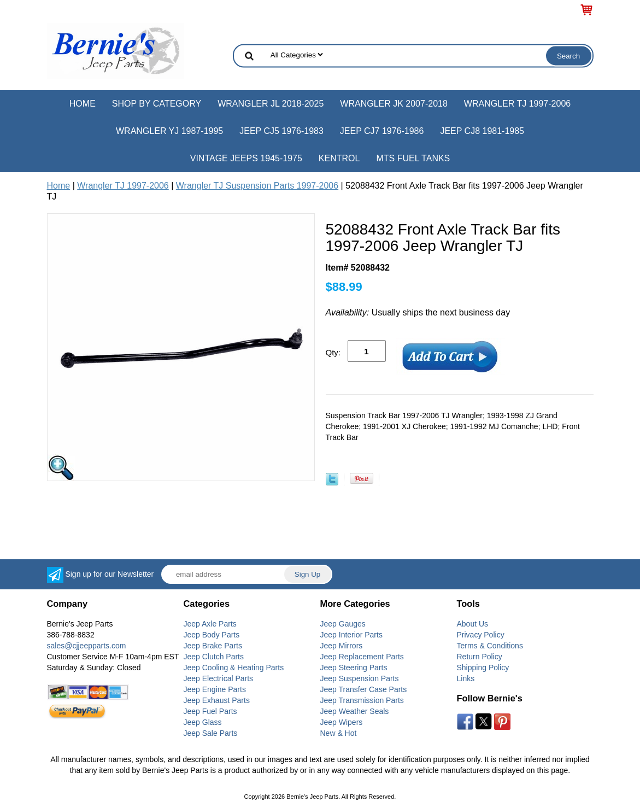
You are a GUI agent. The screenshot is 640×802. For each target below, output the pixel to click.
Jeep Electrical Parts (219, 678)
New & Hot (338, 733)
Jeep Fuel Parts (210, 711)
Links (466, 678)
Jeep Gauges (343, 623)
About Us (473, 623)
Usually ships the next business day (418, 312)
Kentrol (339, 158)
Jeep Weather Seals (354, 711)
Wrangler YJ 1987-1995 (169, 131)
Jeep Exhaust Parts (217, 700)
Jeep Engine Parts (215, 689)
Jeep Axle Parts (210, 623)
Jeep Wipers (341, 722)
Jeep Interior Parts (351, 634)
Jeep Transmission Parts (362, 700)
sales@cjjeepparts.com (86, 645)
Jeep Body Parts (212, 634)
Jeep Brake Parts (213, 645)
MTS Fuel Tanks (413, 158)
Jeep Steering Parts (353, 667)
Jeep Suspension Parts (359, 678)
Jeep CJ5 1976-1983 (281, 131)
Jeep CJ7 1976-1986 (382, 131)
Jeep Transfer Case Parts (363, 689)
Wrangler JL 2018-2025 (271, 103)
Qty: (333, 352)
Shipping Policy (483, 667)
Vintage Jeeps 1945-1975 (246, 158)
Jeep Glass (203, 722)
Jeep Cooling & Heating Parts (234, 667)
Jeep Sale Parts (211, 733)
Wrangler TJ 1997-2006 (517, 103)
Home (82, 103)
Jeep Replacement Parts (362, 656)
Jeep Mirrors (341, 645)
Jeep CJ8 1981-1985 (482, 131)
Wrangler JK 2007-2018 (394, 103)
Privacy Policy (480, 634)
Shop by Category (156, 103)
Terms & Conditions (490, 645)
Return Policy (479, 656)
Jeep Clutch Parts (214, 656)
